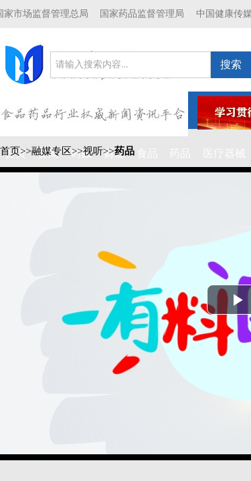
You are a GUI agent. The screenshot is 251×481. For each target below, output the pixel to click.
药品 (124, 151)
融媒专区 (51, 151)
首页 (10, 151)
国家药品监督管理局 (142, 14)
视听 (93, 151)
